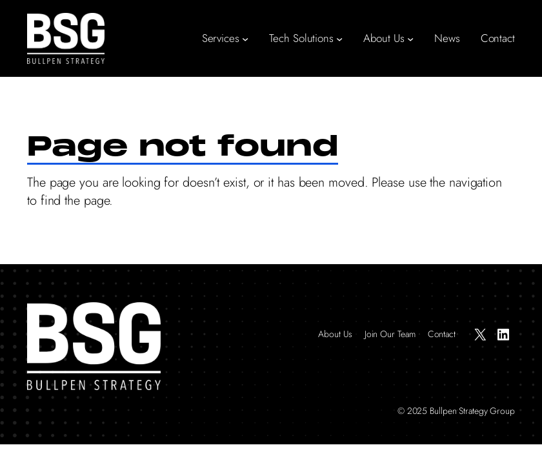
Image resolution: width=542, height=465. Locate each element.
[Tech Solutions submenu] (339, 39)
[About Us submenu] (410, 39)
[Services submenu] (245, 39)
